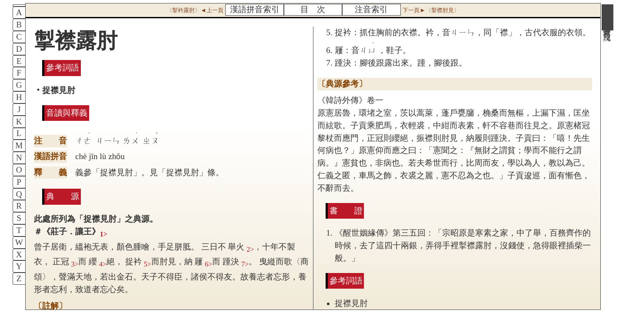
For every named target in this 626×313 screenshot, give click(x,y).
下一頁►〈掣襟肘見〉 (431, 10)
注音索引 (371, 9)
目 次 (312, 9)
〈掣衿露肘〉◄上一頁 (194, 10)
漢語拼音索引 (255, 9)
